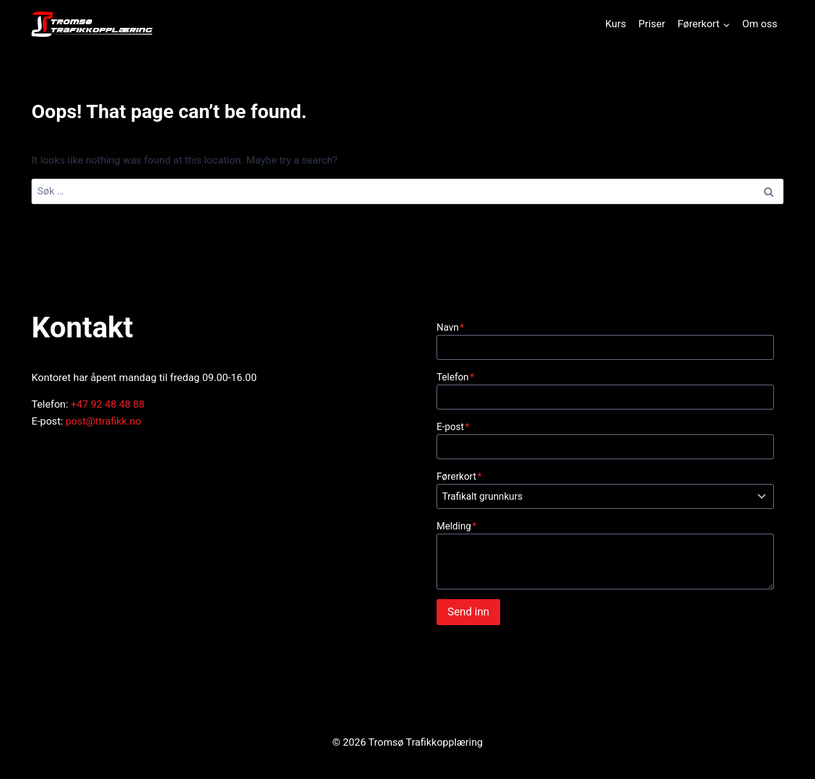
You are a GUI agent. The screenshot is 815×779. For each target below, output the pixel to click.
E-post (453, 427)
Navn (450, 327)
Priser (651, 24)
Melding (457, 526)
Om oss (759, 24)
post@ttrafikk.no (103, 421)
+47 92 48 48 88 (108, 404)
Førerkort (459, 476)
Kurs (615, 24)
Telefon (455, 377)
